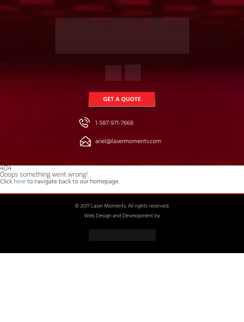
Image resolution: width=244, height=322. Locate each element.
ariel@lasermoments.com (128, 142)
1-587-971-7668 (114, 124)
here (19, 182)
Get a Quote (122, 100)
